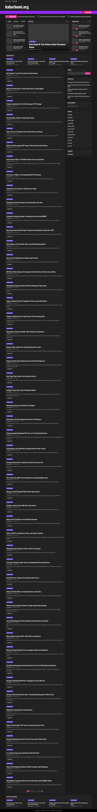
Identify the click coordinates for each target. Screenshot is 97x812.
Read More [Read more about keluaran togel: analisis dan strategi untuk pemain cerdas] (10, 354)
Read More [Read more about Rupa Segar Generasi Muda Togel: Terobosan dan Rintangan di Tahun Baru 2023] (10, 237)
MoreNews (52, 810)
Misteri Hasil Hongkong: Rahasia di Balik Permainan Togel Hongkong (27, 767)
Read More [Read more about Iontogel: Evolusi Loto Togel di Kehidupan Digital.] (10, 398)
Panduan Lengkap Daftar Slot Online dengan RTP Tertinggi (9, 41)
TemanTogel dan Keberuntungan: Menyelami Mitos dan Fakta (24, 202)
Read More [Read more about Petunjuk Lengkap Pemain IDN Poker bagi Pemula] (10, 512)
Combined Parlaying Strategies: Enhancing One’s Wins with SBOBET (26, 216)
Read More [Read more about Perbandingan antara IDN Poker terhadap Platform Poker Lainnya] (10, 455)
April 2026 (70, 115)
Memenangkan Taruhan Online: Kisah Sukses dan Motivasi (23, 636)
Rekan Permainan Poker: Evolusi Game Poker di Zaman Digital (56, 16)
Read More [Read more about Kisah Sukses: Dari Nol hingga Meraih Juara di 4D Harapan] (10, 426)
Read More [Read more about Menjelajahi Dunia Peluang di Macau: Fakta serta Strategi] (10, 555)
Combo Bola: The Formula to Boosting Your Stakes (21, 188)
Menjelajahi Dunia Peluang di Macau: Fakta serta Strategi (23, 548)
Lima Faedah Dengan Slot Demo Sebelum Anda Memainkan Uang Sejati (27, 621)
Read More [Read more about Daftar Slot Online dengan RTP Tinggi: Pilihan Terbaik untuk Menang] (10, 152)
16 (38, 791)
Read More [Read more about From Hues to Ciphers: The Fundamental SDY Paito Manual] (10, 181)
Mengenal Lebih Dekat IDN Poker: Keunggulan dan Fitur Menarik (25, 681)
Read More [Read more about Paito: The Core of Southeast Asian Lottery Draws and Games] (10, 138)
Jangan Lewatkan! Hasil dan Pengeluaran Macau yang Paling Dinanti (26, 301)
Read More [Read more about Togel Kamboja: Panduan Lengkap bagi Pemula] (10, 124)
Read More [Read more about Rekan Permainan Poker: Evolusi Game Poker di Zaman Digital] (10, 97)
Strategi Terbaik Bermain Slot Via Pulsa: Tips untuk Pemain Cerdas (26, 739)
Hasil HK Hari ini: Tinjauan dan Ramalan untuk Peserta (22, 578)
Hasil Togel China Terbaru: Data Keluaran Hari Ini (21, 376)
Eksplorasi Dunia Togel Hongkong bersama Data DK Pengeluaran (25, 361)
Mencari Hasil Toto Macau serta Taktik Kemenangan (21, 519)
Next (42, 791)
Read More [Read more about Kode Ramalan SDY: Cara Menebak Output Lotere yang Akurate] (10, 167)
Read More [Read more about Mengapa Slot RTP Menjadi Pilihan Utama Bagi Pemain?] (10, 498)
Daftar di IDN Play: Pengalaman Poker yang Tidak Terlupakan (24, 533)
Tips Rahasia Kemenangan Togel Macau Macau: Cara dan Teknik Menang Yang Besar (31, 665)
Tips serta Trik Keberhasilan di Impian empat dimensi (22, 258)
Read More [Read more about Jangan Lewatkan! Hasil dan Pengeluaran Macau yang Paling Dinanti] (10, 309)
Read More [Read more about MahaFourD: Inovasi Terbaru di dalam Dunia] (10, 718)
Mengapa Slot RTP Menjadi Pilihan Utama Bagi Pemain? (23, 491)
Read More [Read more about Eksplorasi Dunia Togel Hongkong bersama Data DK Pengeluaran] (10, 369)
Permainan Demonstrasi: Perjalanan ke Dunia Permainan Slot (24, 462)
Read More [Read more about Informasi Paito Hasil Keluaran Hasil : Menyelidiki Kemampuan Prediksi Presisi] (10, 702)
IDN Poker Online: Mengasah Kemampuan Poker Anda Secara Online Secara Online (31, 272)
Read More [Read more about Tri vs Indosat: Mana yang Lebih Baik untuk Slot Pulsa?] (10, 759)
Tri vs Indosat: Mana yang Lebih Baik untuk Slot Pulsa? (22, 753)
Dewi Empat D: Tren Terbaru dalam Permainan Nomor (28, 16)
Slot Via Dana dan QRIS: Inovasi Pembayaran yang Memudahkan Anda (27, 478)
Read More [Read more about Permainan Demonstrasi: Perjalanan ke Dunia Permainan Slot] (10, 470)
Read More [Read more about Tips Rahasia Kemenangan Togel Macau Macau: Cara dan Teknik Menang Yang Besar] (10, 673)
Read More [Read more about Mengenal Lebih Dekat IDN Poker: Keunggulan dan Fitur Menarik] (10, 687)
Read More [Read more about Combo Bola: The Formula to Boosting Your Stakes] (10, 195)
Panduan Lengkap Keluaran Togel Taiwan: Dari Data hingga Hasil (25, 316)
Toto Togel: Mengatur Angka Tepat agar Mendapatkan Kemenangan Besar (28, 562)
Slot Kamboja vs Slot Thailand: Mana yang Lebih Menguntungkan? (26, 244)
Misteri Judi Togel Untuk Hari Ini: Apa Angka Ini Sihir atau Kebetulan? (27, 650)
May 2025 (70, 146)
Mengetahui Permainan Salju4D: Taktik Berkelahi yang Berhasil (25, 332)
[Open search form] (80, 12)
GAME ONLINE (32, 41)
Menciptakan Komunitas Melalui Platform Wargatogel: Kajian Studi (26, 286)
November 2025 (71, 129)
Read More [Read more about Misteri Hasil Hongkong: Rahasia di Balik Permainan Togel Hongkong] (10, 773)
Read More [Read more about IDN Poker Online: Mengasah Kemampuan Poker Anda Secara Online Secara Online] (10, 278)
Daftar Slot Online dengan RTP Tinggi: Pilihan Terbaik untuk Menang (26, 145)
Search (69, 70)
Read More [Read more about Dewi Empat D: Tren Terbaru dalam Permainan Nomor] (10, 81)
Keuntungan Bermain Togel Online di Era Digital (20, 405)
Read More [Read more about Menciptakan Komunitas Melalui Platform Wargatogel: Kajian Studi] (10, 294)
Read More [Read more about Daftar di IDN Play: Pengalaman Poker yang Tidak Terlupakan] (10, 541)
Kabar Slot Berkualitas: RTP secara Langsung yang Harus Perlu (25, 725)
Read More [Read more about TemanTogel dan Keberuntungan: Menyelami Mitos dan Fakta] (10, 209)
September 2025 (71, 134)
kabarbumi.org (17, 7)
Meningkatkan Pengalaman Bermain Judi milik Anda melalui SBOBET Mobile (29, 781)
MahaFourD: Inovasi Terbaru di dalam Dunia (19, 710)
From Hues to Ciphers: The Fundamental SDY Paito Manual (23, 175)
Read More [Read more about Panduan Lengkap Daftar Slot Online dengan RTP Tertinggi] (10, 110)
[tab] (8, 22)
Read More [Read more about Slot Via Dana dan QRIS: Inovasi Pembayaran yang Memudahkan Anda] (10, 484)
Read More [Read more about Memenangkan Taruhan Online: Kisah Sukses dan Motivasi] (10, 643)
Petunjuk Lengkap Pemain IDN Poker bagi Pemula (21, 505)
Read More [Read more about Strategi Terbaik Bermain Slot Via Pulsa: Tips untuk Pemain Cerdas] (10, 746)
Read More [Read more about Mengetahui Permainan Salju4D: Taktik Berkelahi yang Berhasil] (10, 340)
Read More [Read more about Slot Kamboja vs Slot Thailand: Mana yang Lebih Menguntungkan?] (10, 251)
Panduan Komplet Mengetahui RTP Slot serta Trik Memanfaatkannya (26, 433)
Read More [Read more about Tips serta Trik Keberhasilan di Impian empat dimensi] (10, 264)
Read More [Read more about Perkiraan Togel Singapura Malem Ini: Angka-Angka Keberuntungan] (10, 613)
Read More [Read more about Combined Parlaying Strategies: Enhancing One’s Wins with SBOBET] (10, 223)
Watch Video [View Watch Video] (86, 12)
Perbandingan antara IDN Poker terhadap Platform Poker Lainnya (26, 448)
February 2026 (71, 120)
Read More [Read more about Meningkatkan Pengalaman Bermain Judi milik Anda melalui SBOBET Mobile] (10, 787)
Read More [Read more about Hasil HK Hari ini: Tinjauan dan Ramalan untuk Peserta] (10, 584)
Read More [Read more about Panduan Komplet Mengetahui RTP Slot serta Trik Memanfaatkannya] (10, 441)
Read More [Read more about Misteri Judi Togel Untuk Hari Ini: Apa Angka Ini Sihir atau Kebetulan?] (10, 658)
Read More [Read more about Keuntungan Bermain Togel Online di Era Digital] (10, 412)
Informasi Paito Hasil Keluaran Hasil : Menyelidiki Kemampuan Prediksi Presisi (30, 694)
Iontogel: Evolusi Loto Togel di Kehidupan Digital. (21, 390)
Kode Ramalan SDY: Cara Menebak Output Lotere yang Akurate (25, 159)
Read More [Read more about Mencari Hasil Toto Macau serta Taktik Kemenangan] (10, 526)
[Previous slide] (66, 21)
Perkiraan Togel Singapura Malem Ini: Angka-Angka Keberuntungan (26, 605)
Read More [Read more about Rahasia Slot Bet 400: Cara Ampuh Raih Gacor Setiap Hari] (10, 598)
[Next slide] (68, 21)
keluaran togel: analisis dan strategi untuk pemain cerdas (23, 347)
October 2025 (70, 132)
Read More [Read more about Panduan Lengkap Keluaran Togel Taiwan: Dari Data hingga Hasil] (10, 324)
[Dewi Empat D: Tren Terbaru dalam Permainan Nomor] (48, 37)
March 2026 (70, 117)
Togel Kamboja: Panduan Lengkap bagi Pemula (9, 48)
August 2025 (70, 137)
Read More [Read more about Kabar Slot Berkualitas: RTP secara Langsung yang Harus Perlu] (10, 732)
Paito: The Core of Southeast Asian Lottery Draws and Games (24, 132)
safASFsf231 (32, 49)
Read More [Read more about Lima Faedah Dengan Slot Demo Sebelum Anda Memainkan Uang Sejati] (10, 629)
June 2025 (70, 143)
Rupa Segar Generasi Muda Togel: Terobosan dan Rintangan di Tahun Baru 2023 (30, 230)
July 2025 (70, 140)
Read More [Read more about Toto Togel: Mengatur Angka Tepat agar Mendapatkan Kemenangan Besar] (10, 570)
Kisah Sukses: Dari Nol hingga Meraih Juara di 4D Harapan (23, 419)
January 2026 (70, 123)
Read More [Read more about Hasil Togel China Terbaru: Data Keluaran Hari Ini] (10, 383)
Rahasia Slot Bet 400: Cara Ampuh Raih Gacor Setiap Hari (23, 591)
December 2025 (71, 126)
